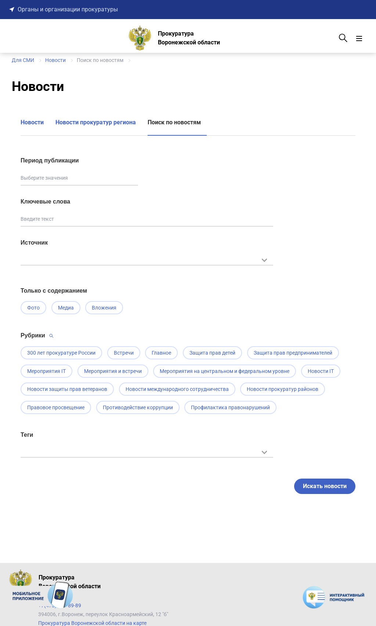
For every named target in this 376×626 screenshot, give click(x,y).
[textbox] (147, 259)
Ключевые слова (45, 201)
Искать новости (325, 490)
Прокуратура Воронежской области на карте (92, 623)
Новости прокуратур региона (95, 122)
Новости (32, 122)
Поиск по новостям (174, 122)
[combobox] (147, 264)
